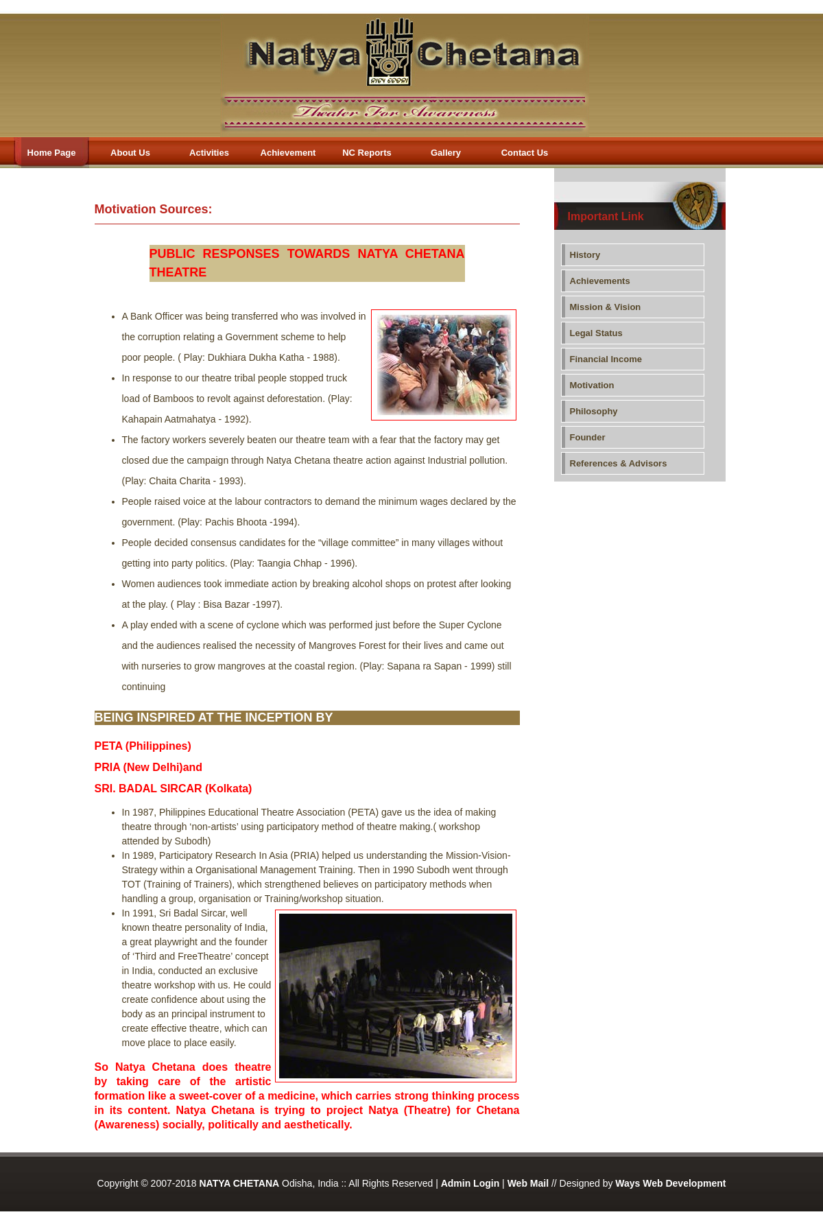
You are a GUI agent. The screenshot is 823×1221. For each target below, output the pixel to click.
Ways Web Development (670, 1183)
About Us (130, 152)
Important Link (606, 216)
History (585, 255)
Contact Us (525, 152)
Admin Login (470, 1183)
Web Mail (528, 1183)
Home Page (44, 152)
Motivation (592, 385)
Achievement (288, 152)
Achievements (600, 281)
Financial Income (606, 359)
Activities (209, 152)
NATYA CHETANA (239, 1183)
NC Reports (367, 152)
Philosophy (594, 411)
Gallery (446, 152)
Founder (588, 437)
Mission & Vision (605, 307)
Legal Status (596, 333)
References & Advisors (618, 463)
